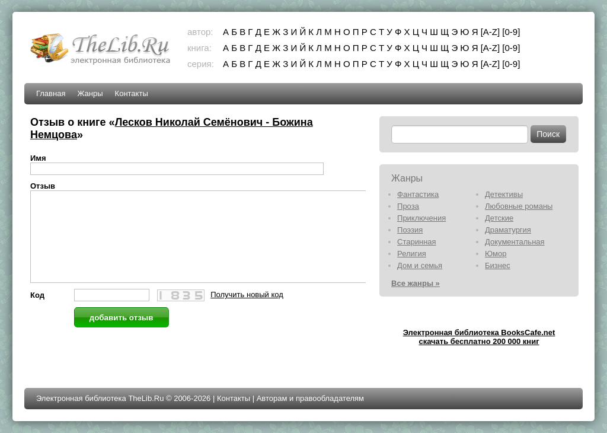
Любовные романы (518, 206)
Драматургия (508, 229)
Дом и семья (419, 265)
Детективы (504, 194)
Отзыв (42, 186)
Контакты (131, 93)
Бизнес (497, 265)
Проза (408, 206)
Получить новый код (246, 312)
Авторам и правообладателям (310, 398)
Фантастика (418, 194)
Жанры (90, 93)
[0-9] (511, 32)
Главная (50, 93)
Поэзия (410, 229)
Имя (38, 158)
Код (37, 312)
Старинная (416, 241)
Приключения (421, 218)
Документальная (515, 241)
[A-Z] (490, 32)
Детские (499, 218)
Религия (411, 253)
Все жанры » (415, 283)
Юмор (495, 253)
